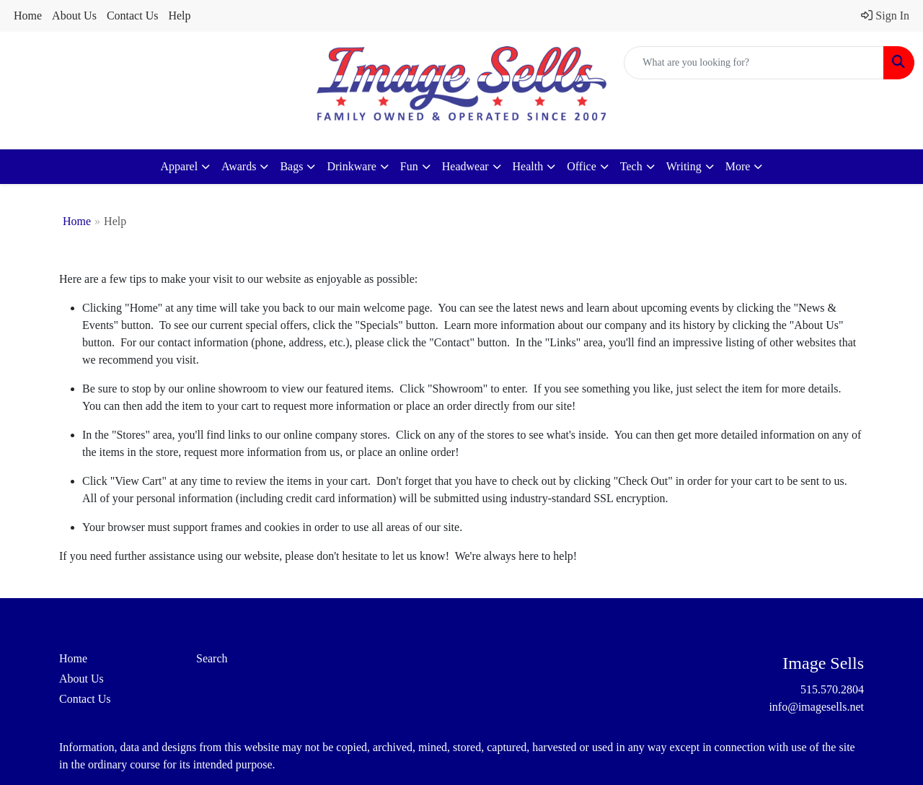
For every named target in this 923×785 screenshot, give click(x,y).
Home (28, 15)
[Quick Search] (754, 62)
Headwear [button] (465, 166)
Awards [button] (238, 166)
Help (179, 15)
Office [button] (581, 166)
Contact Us (133, 15)
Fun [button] (409, 166)
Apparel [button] (179, 166)
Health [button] (528, 166)
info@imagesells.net (816, 707)
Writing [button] (684, 166)
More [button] (738, 166)
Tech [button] (631, 166)
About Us (74, 15)
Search (212, 658)
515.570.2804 (832, 689)
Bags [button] (291, 166)
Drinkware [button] (351, 166)
